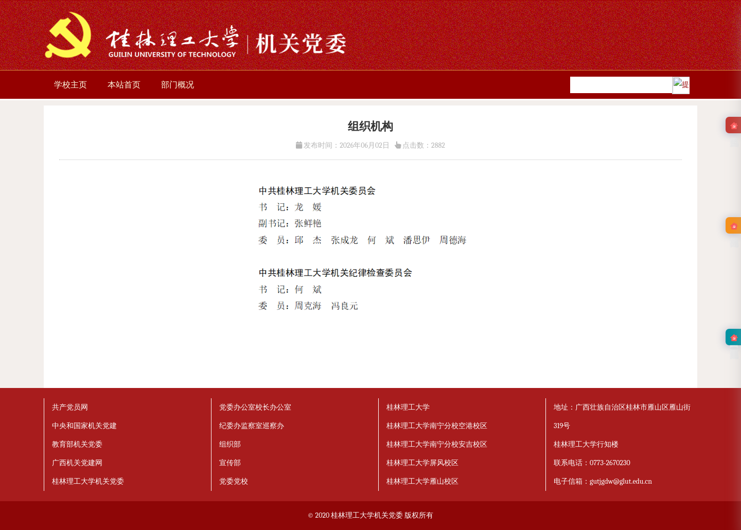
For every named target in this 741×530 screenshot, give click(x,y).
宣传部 (230, 462)
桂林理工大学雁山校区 (422, 481)
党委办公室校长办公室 (255, 407)
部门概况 (177, 85)
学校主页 (70, 85)
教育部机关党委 (77, 444)
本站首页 (124, 85)
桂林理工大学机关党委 (88, 481)
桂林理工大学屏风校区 (422, 462)
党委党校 (233, 481)
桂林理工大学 (408, 407)
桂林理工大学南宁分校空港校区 (436, 425)
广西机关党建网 (77, 462)
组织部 (230, 444)
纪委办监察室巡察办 (251, 425)
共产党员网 (70, 407)
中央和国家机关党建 (84, 425)
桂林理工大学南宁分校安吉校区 (436, 444)
